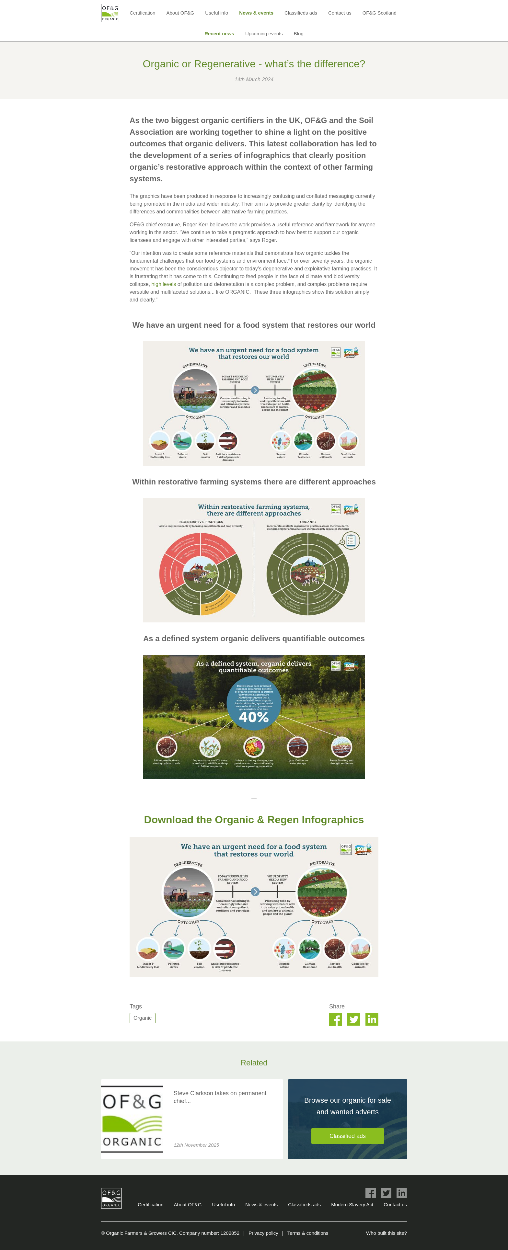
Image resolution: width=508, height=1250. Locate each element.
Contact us (340, 13)
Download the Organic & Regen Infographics (254, 819)
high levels (164, 284)
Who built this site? (386, 1233)
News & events (256, 13)
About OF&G (180, 13)
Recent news (219, 33)
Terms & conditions (308, 1233)
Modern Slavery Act (352, 1204)
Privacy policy (263, 1233)
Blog (299, 33)
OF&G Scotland (380, 13)
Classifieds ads (300, 13)
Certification (142, 13)
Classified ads (347, 1136)
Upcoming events (264, 33)
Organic (142, 1018)
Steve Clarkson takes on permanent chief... (220, 1097)
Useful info (216, 13)
